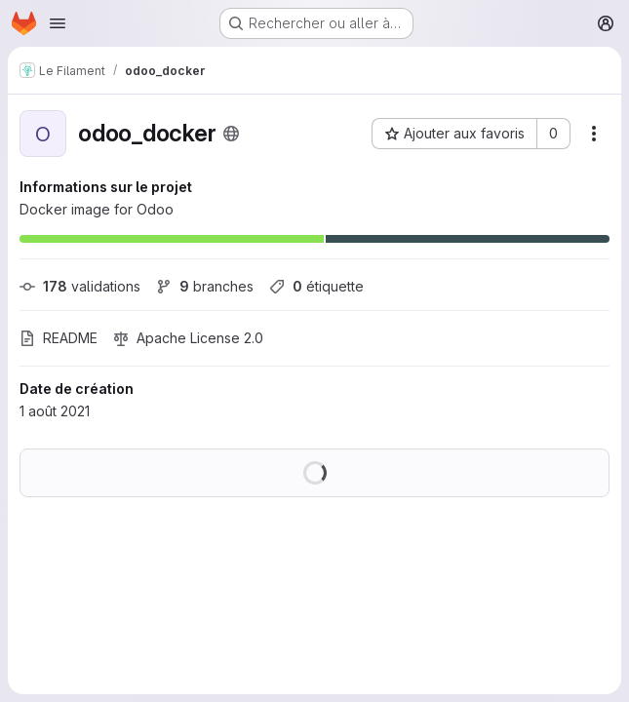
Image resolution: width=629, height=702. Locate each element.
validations (80, 286)
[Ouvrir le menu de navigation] (57, 23)
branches (205, 286)
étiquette (316, 286)
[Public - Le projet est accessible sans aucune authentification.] (231, 133)
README (59, 338)
